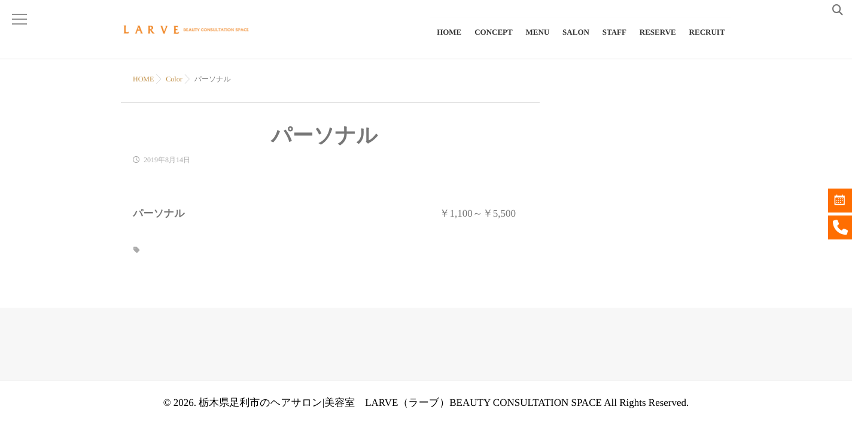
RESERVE (658, 39)
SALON (577, 39)
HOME (452, 39)
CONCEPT (496, 39)
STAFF (616, 39)
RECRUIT (707, 39)
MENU (540, 39)
